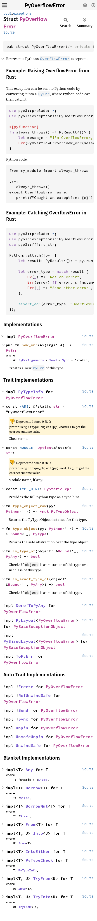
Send (53, 360)
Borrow (33, 787)
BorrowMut (37, 806)
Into (38, 833)
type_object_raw (30, 506)
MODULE (26, 447)
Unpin (22, 727)
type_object (25, 528)
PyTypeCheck (39, 860)
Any (29, 769)
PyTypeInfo (30, 391)
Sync (65, 360)
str (56, 406)
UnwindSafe (28, 745)
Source (9, 32)
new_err (30, 345)
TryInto (41, 896)
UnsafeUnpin (29, 736)
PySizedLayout (19, 641)
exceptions (22, 13)
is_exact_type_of (31, 579)
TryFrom (41, 878)
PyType (40, 534)
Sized (42, 780)
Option (44, 447)
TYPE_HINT (29, 489)
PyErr (11, 350)
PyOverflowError (45, 5)
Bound (16, 534)
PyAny (11, 556)
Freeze (25, 686)
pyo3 (7, 13)
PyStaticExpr (57, 489)
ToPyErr (24, 656)
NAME (23, 406)
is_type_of (24, 551)
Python (12, 511)
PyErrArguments (31, 360)
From (30, 824)
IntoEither (38, 851)
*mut (45, 511)
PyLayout (26, 620)
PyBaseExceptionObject (39, 626)
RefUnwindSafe (34, 695)
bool (35, 556)
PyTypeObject (64, 511)
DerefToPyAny (31, 605)
